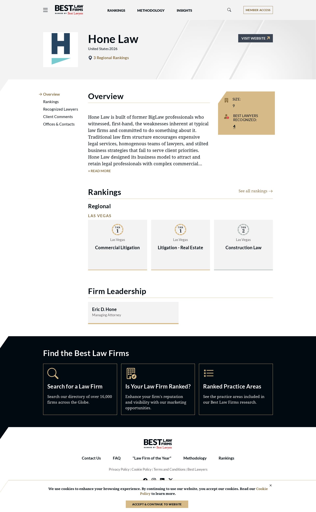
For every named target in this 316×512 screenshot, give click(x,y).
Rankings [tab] (51, 101)
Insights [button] (184, 10)
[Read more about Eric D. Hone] (133, 312)
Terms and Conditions (169, 469)
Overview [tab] (51, 94)
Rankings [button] (116, 10)
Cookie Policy (142, 469)
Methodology (195, 458)
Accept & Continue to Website (157, 504)
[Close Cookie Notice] (268, 486)
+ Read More (99, 171)
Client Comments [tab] (58, 116)
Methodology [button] (151, 10)
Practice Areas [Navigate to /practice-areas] (236, 389)
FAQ (117, 458)
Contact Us (91, 458)
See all (256, 190)
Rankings (226, 458)
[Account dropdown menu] (258, 10)
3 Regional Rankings (111, 57)
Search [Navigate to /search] (80, 389)
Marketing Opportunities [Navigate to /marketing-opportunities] (158, 389)
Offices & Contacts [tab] (59, 124)
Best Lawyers (197, 469)
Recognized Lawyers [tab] (60, 109)
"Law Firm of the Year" (152, 458)
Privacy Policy (119, 469)
